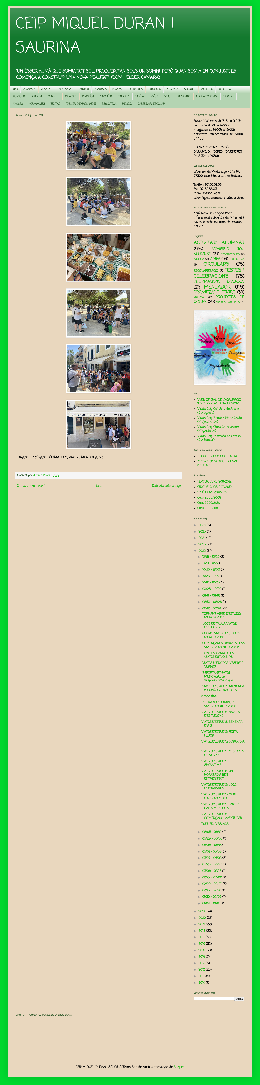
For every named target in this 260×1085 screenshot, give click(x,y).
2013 (202, 963)
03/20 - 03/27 (212, 864)
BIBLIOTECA (109, 104)
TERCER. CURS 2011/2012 (214, 481)
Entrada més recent (31, 486)
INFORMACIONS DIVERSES (219, 281)
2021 (202, 911)
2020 (202, 918)
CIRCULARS (216, 264)
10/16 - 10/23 (211, 582)
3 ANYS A (29, 89)
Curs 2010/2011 (207, 508)
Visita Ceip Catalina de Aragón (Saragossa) (218, 411)
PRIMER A (136, 89)
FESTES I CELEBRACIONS (219, 273)
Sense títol (209, 696)
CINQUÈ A (88, 97)
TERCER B (19, 97)
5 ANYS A (101, 89)
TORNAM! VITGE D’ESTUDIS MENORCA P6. (221, 616)
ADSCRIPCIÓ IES (230, 254)
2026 (202, 525)
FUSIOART (184, 97)
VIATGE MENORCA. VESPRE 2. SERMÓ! (222, 665)
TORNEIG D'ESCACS (215, 824)
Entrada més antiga (166, 486)
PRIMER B (154, 89)
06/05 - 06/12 (212, 832)
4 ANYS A (65, 89)
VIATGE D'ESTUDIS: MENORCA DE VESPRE (222, 753)
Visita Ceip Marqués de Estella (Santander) (219, 438)
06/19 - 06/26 (212, 602)
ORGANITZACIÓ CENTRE (214, 292)
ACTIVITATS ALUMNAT (219, 243)
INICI (15, 89)
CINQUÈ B (106, 97)
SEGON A (172, 89)
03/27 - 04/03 (212, 858)
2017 (202, 937)
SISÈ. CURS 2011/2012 (212, 492)
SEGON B (189, 89)
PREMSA (199, 297)
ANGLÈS (18, 104)
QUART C (70, 97)
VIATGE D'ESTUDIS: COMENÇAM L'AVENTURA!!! (222, 816)
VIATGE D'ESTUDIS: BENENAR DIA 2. (221, 724)
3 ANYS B (47, 89)
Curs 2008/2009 (209, 497)
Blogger (179, 1067)
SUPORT (228, 97)
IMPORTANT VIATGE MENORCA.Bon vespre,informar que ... (218, 677)
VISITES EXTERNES (228, 302)
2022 (202, 551)
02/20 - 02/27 (212, 884)
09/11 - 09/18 (211, 595)
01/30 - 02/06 (212, 897)
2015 (202, 950)
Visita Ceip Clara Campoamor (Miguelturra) (218, 429)
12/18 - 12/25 (211, 557)
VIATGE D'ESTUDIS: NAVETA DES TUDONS (220, 714)
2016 (202, 944)
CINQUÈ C (124, 97)
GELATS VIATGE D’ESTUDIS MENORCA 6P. (220, 635)
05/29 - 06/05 (212, 838)
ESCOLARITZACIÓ (206, 271)
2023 (202, 544)
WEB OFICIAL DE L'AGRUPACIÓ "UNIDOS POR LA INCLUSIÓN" (219, 402)
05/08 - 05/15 (212, 845)
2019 (202, 924)
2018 (202, 931)
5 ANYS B (118, 89)
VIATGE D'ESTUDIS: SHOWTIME (214, 763)
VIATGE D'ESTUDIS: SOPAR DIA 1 (222, 743)
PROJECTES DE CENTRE (219, 299)
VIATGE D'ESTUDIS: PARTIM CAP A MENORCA (220, 806)
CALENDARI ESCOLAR (151, 104)
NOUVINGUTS (37, 104)
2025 (202, 531)
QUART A (36, 97)
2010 (202, 983)
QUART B (53, 97)
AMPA (215, 259)
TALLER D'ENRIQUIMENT (81, 104)
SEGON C (207, 89)
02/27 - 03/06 (212, 877)
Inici (98, 486)
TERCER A (225, 89)
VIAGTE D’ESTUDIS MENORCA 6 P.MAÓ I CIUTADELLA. (222, 688)
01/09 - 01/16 (211, 903)
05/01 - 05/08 (212, 851)
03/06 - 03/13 (212, 871)
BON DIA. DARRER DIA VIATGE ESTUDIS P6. (217, 655)
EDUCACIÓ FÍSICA (207, 97)
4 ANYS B (83, 89)
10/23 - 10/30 (211, 576)
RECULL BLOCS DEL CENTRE (217, 456)
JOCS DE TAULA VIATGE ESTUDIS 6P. (218, 626)
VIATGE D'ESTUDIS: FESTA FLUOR (219, 734)
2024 (202, 538)
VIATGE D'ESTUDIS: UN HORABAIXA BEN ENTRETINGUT (217, 775)
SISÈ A (139, 97)
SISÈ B (154, 97)
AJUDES (199, 259)
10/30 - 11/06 (211, 569)
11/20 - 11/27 (210, 563)
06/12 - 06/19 (212, 608)
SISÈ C (168, 97)
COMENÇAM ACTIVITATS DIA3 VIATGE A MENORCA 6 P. (222, 645)
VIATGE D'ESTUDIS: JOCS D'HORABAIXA (219, 787)
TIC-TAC (55, 104)
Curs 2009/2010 (208, 503)
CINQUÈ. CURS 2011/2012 (214, 487)
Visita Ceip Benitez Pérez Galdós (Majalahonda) (220, 420)
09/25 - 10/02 (212, 589)
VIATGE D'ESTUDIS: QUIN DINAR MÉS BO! (218, 796)
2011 (201, 976)
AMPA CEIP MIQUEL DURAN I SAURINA (218, 463)
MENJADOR (217, 287)
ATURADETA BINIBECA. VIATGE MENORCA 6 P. (218, 704)
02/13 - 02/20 (212, 890)
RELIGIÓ (127, 104)
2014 (202, 957)
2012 (202, 969)
